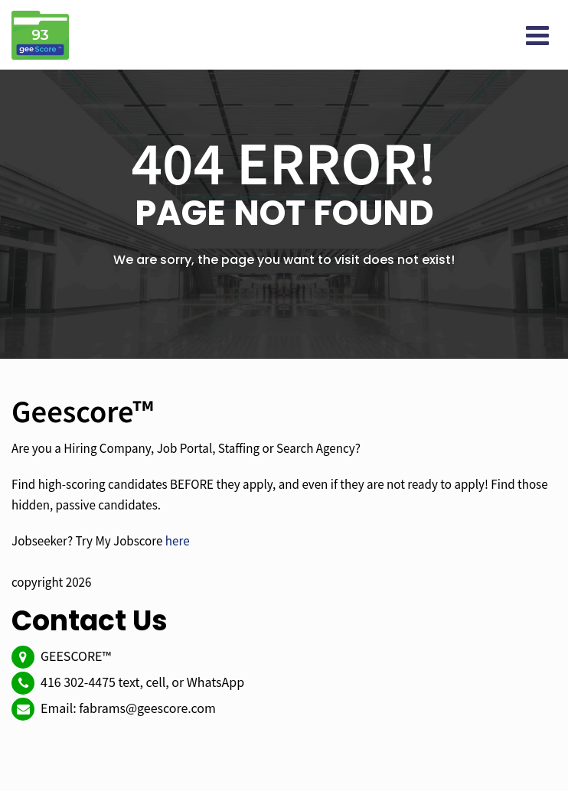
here (177, 540)
